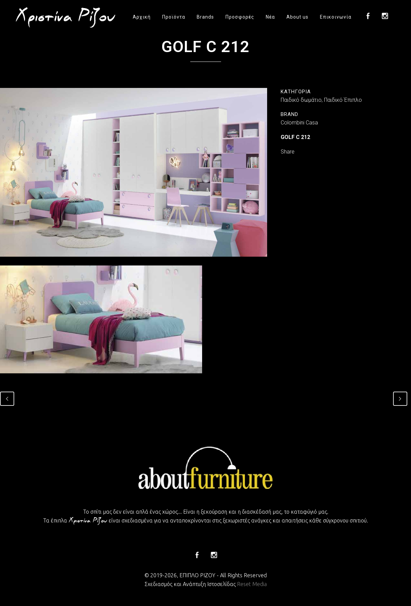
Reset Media (252, 584)
